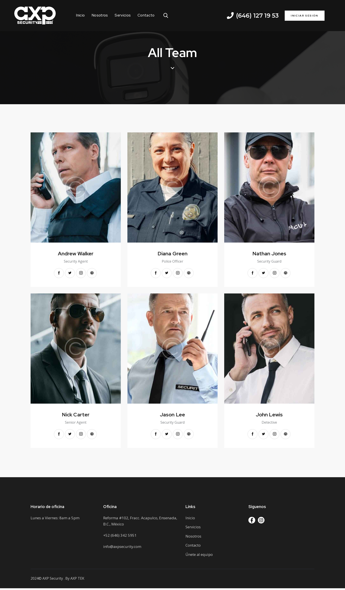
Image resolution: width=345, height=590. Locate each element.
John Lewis (269, 415)
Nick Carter (76, 415)
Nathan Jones (269, 253)
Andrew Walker (75, 253)
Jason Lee (172, 415)
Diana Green (172, 253)
